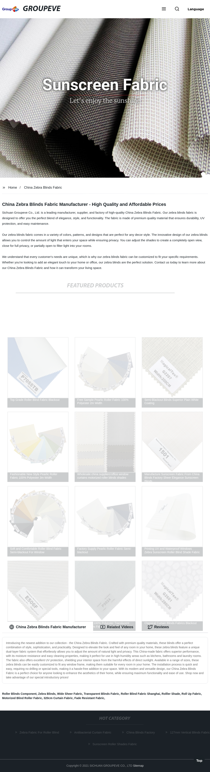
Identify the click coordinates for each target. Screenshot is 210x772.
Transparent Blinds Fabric (101, 693)
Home (12, 187)
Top (199, 761)
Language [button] (196, 9)
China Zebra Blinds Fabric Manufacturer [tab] (47, 627)
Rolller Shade (171, 693)
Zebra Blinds (47, 693)
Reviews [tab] (158, 627)
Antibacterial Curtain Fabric (93, 732)
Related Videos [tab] (116, 627)
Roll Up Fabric (191, 693)
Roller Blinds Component (19, 693)
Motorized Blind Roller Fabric (22, 698)
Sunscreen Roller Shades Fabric (115, 744)
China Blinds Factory (141, 732)
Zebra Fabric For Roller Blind (40, 732)
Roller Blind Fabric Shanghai (140, 693)
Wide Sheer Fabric (69, 693)
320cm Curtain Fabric (58, 698)
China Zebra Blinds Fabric (43, 187)
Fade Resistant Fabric (89, 698)
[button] (164, 9)
